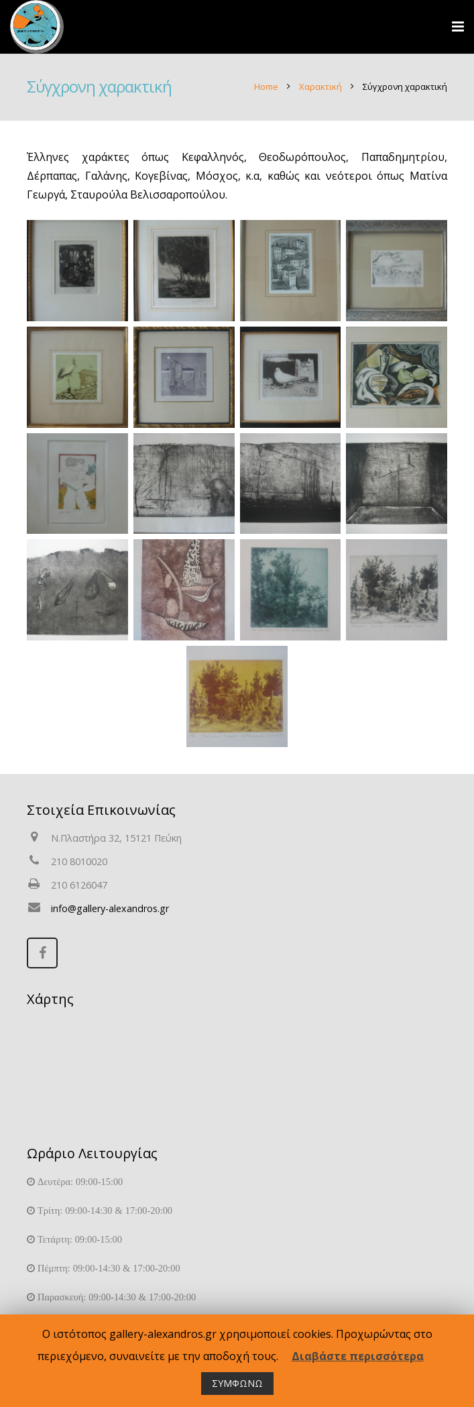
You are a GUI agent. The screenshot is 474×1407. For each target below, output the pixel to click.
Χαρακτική (320, 86)
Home (266, 86)
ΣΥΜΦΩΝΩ (237, 1383)
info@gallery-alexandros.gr (110, 908)
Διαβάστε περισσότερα (358, 1356)
